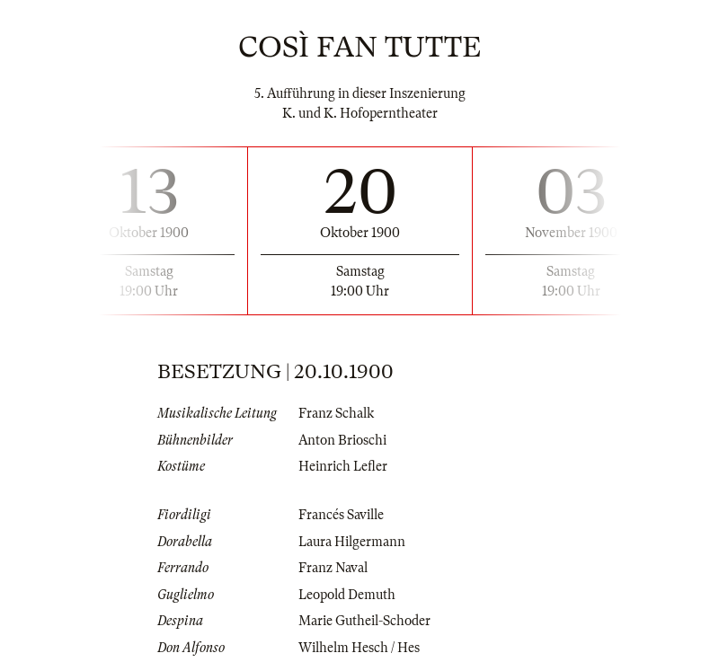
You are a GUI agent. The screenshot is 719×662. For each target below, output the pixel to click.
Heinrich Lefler (342, 466)
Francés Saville (341, 515)
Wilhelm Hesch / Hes (359, 647)
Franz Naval (333, 567)
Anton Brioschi (342, 440)
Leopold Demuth (346, 594)
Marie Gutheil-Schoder (364, 620)
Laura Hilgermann (351, 541)
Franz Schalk (336, 413)
